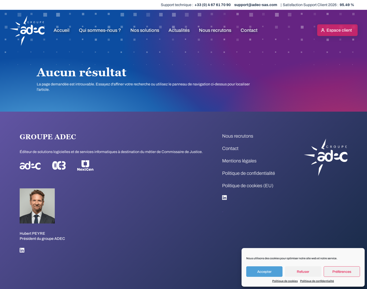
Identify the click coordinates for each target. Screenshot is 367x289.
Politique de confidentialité (317, 281)
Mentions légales (239, 160)
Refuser (303, 272)
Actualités (179, 30)
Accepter (264, 272)
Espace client (339, 30)
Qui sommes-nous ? (100, 30)
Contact (249, 30)
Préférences (341, 272)
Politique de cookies (285, 281)
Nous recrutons (215, 30)
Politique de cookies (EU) (247, 185)
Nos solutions (144, 30)
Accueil (62, 30)
